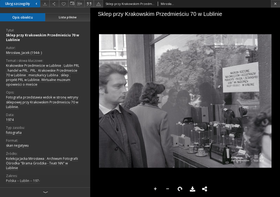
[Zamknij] (275, 3)
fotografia (14, 132)
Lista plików (68, 17)
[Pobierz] (44, 3)
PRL (33, 70)
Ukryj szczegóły (22, 3)
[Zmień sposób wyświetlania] (71, 3)
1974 (10, 119)
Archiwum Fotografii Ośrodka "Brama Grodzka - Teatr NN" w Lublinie (42, 163)
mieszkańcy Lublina (43, 75)
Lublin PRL (71, 65)
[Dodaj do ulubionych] (63, 3)
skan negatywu (17, 145)
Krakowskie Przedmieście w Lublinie (33, 65)
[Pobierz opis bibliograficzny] (79, 4)
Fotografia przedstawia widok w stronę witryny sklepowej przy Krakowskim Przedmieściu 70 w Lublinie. (42, 102)
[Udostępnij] (54, 3)
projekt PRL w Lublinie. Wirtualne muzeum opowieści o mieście (38, 82)
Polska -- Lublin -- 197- (23, 180)
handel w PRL (18, 70)
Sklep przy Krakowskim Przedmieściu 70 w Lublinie (42, 37)
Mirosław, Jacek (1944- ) (24, 52)
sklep (65, 75)
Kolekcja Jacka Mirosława (25, 158)
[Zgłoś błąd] (98, 3)
